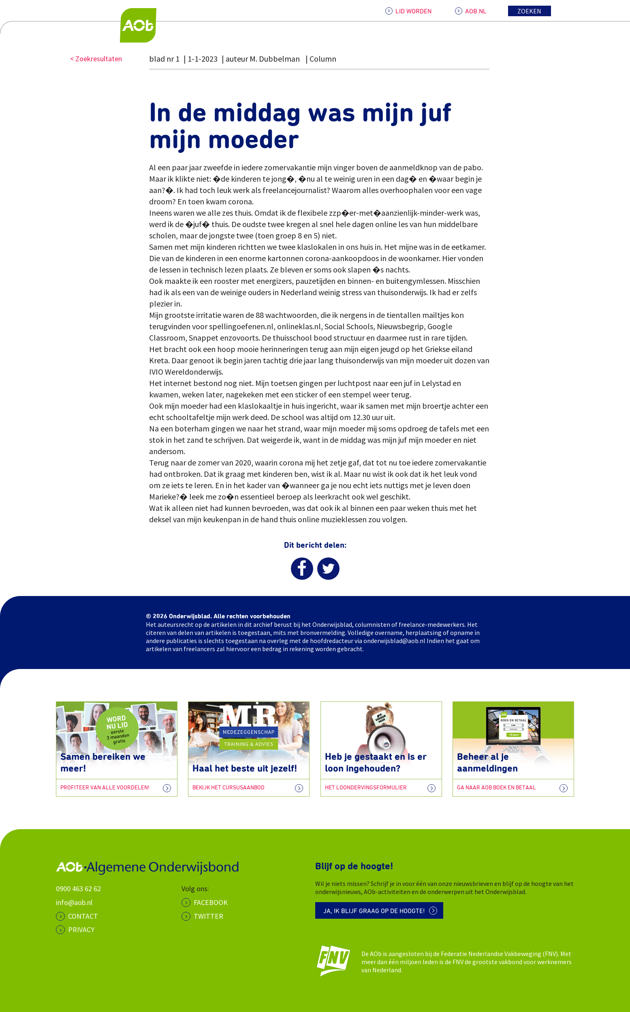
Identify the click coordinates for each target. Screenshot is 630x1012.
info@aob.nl (74, 902)
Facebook (211, 902)
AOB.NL (476, 11)
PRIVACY (81, 929)
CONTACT (83, 916)
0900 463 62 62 (78, 888)
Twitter (208, 916)
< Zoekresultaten (96, 58)
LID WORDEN (413, 11)
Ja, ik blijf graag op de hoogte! (374, 911)
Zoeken (529, 11)
